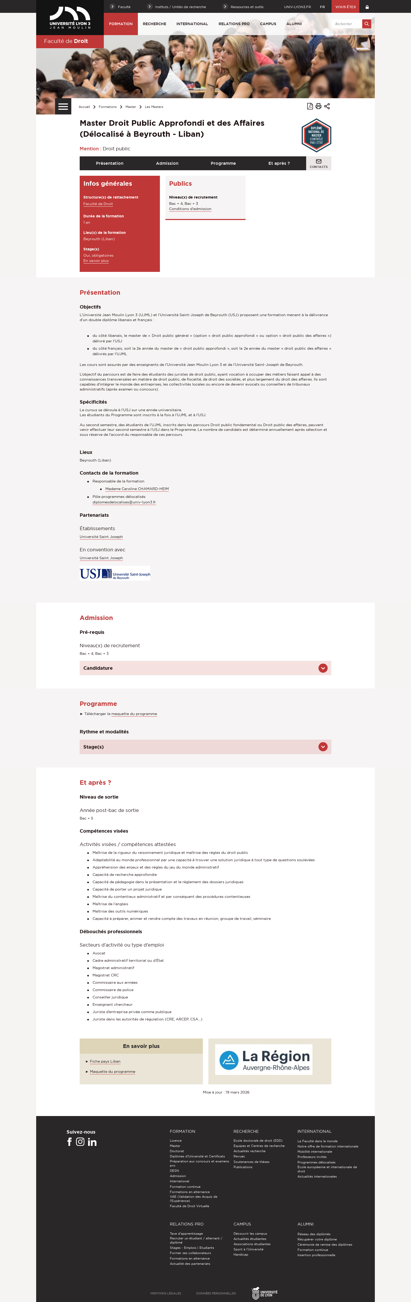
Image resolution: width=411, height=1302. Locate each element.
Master (131, 106)
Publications (243, 1167)
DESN (174, 1170)
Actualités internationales (317, 1176)
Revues (239, 1156)
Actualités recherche (250, 1151)
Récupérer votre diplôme (317, 1239)
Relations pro (234, 24)
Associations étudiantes (252, 1244)
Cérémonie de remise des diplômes (325, 1244)
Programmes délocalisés (317, 1162)
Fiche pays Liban (105, 1061)
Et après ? (279, 163)
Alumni (294, 24)
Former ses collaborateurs (190, 1253)
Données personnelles (216, 1293)
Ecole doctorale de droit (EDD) (258, 1140)
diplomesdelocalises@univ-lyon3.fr (124, 502)
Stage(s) (93, 746)
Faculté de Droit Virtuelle (189, 1206)
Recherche (154, 24)
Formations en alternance (190, 1192)
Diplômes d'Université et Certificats (197, 1156)
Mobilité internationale (315, 1151)
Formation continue (185, 1186)
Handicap (241, 1254)
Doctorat (177, 1151)
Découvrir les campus (250, 1233)
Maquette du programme (112, 1071)
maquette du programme (134, 714)
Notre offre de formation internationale (328, 1146)
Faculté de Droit (98, 204)
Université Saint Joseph (101, 537)
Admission (167, 163)
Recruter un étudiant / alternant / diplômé (196, 1240)
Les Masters (154, 106)
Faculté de (66, 41)
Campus (268, 24)
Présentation (109, 163)
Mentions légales (165, 1293)
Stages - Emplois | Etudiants (192, 1247)
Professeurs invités (312, 1156)
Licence (176, 1140)
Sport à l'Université (248, 1249)
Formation (121, 24)
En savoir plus (96, 261)
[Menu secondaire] (63, 106)
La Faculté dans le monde (318, 1141)
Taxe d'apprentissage (186, 1233)
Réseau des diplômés (314, 1234)
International (192, 24)
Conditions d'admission (190, 209)
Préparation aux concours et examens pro (199, 1163)
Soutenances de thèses (251, 1161)
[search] (350, 23)
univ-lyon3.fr (297, 7)
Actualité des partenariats (190, 1263)
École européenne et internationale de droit (327, 1169)
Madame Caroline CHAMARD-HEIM (137, 489)
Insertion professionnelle (316, 1255)
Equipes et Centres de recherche (259, 1145)
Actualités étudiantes (250, 1238)
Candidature (98, 668)
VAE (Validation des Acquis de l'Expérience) (193, 1198)
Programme (223, 163)
